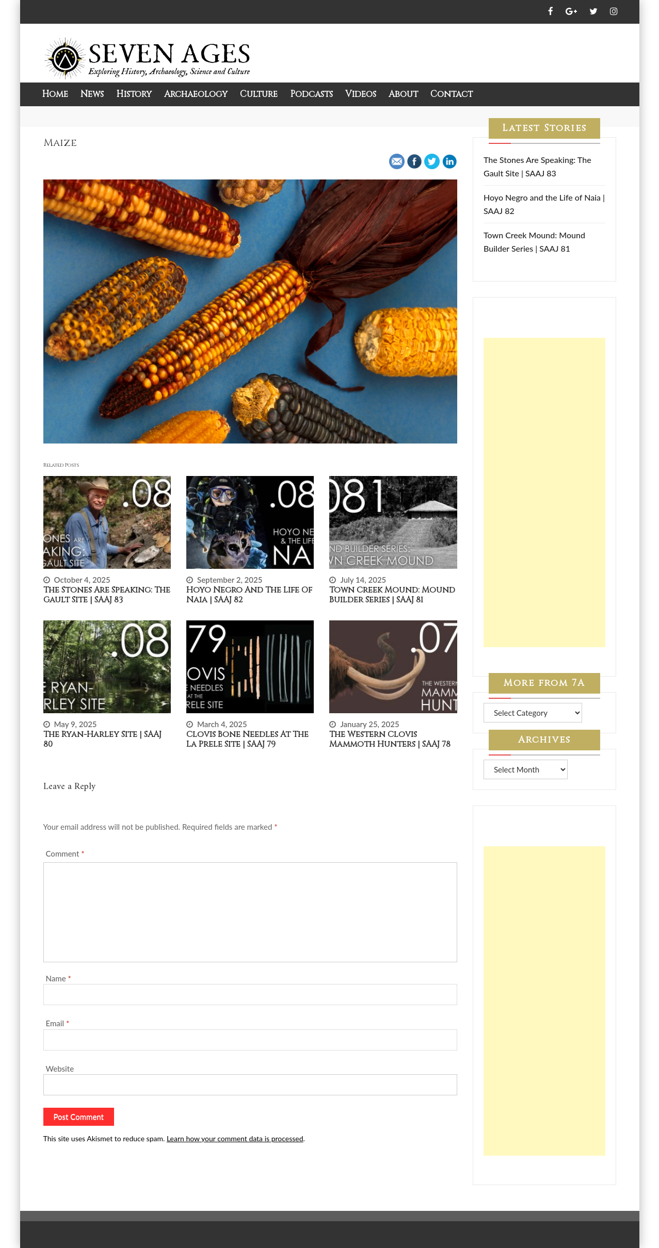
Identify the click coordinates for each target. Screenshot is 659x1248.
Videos (360, 94)
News (92, 94)
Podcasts (311, 94)
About (403, 94)
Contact (451, 94)
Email (58, 1023)
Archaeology (196, 94)
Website (60, 1068)
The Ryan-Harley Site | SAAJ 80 (102, 739)
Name (58, 978)
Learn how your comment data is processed (235, 1138)
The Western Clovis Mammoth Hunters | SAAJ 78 (390, 739)
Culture (259, 94)
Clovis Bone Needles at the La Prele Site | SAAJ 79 (247, 739)
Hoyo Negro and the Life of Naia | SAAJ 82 (249, 594)
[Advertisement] (544, 492)
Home (55, 94)
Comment (65, 853)
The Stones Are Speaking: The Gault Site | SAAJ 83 (106, 594)
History (134, 94)
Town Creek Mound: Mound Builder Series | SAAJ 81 (392, 594)
